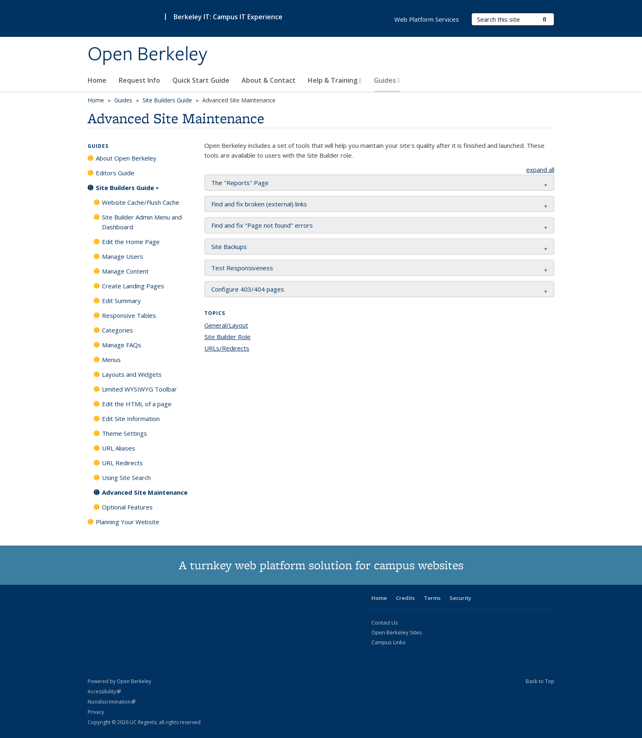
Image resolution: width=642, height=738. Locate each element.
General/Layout (226, 325)
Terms (432, 598)
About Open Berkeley (126, 158)
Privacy (96, 712)
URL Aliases (118, 448)
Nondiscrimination (112, 701)
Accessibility (104, 691)
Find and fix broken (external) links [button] (259, 204)
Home (97, 80)
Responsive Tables (129, 315)
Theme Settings (124, 433)
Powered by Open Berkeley (119, 681)
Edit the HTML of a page (137, 404)
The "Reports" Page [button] (240, 183)
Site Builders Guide (167, 100)
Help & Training (335, 80)
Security (460, 598)
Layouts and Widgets (132, 374)
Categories (117, 330)
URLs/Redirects (226, 348)
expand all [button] (540, 169)
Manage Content (125, 271)
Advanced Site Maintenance (145, 492)
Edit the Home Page (131, 242)
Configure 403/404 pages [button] (247, 289)
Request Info (139, 80)
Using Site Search (126, 477)
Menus (111, 359)
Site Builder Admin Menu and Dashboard (142, 222)
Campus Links (388, 642)
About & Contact (269, 80)
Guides (387, 80)
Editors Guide (115, 173)
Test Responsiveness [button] (242, 268)
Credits (405, 598)
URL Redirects (122, 463)
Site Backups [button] (229, 246)
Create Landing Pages (133, 286)
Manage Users (122, 256)
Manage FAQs (121, 345)
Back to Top (540, 681)
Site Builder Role (227, 337)
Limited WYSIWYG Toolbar (139, 389)
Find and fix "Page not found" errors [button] (262, 225)
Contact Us (384, 622)
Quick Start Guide (200, 80)
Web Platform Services (426, 19)
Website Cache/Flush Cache (140, 202)
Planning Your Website (127, 522)
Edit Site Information (131, 418)
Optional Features (127, 507)
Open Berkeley (147, 54)
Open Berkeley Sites (396, 632)
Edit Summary (121, 301)
